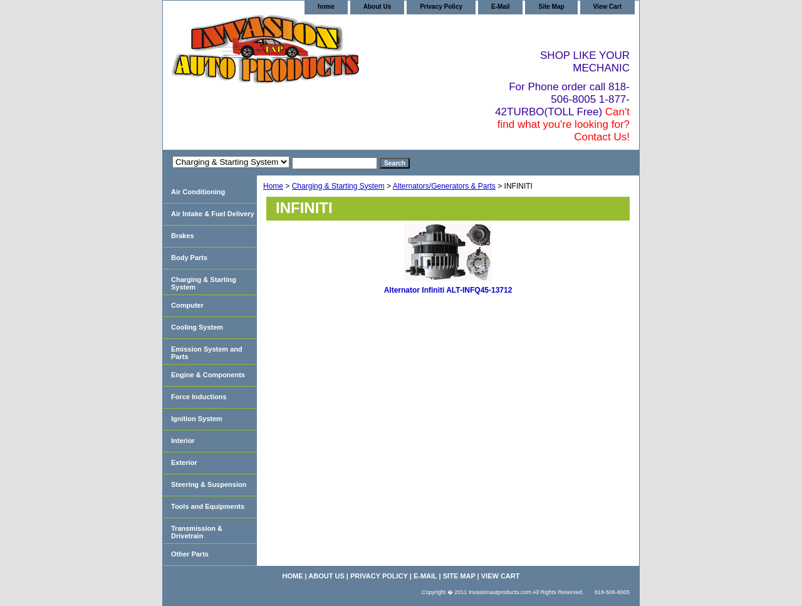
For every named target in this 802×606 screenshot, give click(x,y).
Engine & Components (208, 375)
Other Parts (190, 554)
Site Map (551, 6)
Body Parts (189, 257)
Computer (187, 305)
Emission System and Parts (206, 352)
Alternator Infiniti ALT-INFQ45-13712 (448, 290)
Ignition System (196, 418)
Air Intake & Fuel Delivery (212, 213)
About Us (377, 6)
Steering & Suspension (208, 484)
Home (273, 186)
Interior (183, 440)
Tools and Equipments (207, 506)
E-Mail (500, 6)
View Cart (607, 6)
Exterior (184, 462)
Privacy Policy (441, 6)
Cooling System (197, 327)
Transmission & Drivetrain (196, 532)
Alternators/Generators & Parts (444, 186)
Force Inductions (199, 396)
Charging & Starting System (338, 186)
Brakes (182, 235)
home (326, 6)
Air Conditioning (198, 192)
